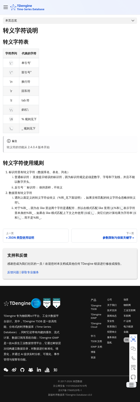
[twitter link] (14, 370)
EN (126, 339)
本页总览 (11, 20)
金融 (126, 331)
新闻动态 (112, 315)
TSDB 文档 (96, 341)
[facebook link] (22, 370)
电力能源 (128, 326)
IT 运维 (127, 321)
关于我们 (112, 305)
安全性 (110, 321)
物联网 (127, 305)
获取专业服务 (30, 272)
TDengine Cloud (96, 325)
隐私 (109, 342)
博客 (93, 352)
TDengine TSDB (96, 307)
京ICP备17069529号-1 (70, 390)
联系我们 (112, 326)
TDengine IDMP (96, 316)
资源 (93, 357)
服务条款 (112, 337)
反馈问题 (13, 272)
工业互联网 (129, 310)
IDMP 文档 (96, 346)
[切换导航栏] (5, 7)
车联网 (127, 315)
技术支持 (112, 310)
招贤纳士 (112, 331)
